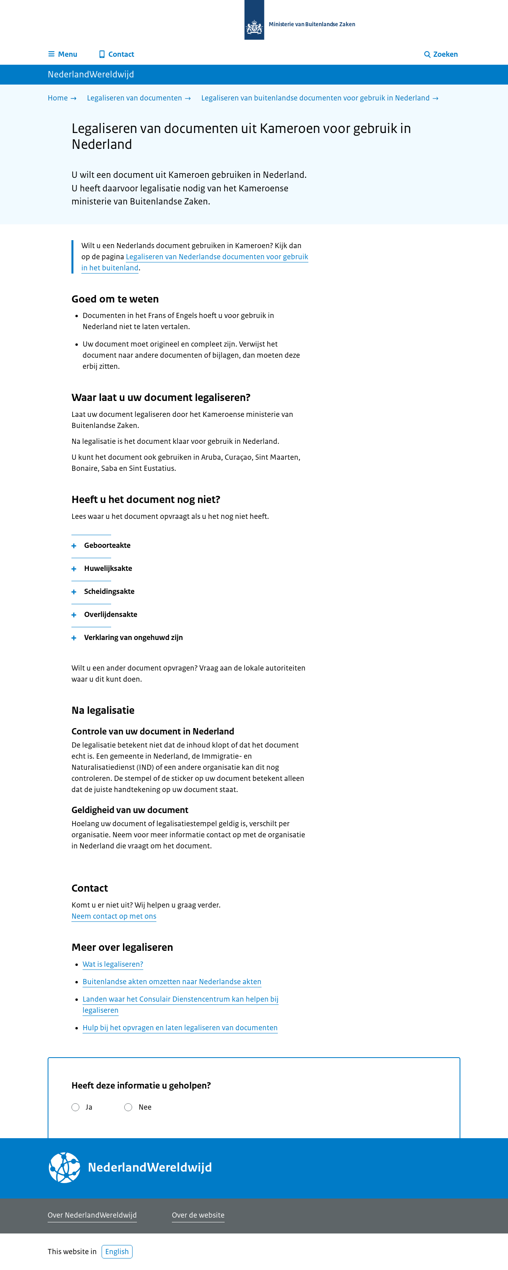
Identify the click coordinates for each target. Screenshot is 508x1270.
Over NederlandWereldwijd (92, 1215)
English (117, 1252)
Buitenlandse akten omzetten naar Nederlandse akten (172, 982)
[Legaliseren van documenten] (141, 99)
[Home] (64, 99)
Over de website (198, 1215)
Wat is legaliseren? (113, 964)
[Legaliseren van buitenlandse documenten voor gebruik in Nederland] (322, 99)
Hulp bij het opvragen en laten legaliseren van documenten (180, 1028)
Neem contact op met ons (113, 916)
